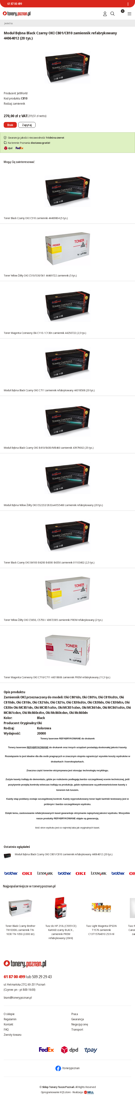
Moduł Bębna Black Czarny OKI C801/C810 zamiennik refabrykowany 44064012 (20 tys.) (64, 854)
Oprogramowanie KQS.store (56, 1092)
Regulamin (10, 1019)
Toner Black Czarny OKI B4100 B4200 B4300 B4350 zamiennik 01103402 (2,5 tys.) (49, 562)
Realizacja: (83, 1092)
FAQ (6, 1029)
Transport (77, 1029)
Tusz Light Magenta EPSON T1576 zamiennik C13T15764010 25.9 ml (101, 930)
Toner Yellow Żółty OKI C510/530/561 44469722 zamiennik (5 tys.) (40, 275)
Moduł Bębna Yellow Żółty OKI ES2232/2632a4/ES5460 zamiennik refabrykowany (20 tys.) (53, 505)
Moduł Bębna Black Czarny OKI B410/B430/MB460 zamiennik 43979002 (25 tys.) (48, 447)
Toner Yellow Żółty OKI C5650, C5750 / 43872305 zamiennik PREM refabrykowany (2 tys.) (53, 620)
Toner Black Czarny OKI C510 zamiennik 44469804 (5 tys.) (36, 218)
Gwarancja (77, 1019)
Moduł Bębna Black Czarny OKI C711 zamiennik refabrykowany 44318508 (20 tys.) (49, 390)
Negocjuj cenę (79, 1024)
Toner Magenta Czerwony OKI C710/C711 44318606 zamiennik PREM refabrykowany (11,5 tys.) (57, 677)
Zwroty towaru (12, 1035)
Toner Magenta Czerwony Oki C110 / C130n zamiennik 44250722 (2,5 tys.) (45, 333)
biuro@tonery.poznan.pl (18, 998)
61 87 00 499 (14, 4)
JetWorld (22, 93)
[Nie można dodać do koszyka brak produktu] (10, 125)
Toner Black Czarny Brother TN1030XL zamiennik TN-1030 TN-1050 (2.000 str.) (20, 930)
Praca (74, 1014)
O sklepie (9, 1014)
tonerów (47, 770)
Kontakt (8, 1024)
